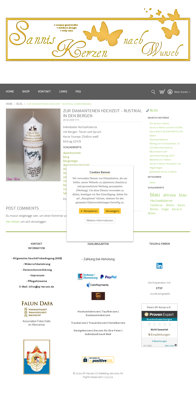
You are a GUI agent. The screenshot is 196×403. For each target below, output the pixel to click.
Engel (165, 209)
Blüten (170, 205)
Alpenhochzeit (72, 153)
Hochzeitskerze (161, 201)
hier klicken (13, 222)
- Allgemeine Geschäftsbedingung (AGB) (36, 258)
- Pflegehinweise (36, 281)
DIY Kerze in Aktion (159, 123)
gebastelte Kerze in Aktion (163, 171)
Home (9, 103)
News (152, 182)
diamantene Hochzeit (76, 165)
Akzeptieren (90, 211)
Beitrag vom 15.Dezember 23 (165, 143)
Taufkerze (156, 205)
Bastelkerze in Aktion (160, 159)
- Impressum (36, 275)
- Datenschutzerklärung (36, 269)
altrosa (169, 195)
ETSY (159, 288)
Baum (181, 205)
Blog (19, 103)
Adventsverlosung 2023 (162, 155)
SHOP (26, 91)
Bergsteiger (70, 161)
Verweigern (112, 211)
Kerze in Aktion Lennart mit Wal (166, 127)
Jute (65, 177)
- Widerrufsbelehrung (36, 264)
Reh (65, 185)
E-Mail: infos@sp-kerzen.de (36, 286)
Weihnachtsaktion (159, 139)
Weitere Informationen (100, 220)
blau (155, 195)
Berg (66, 157)
